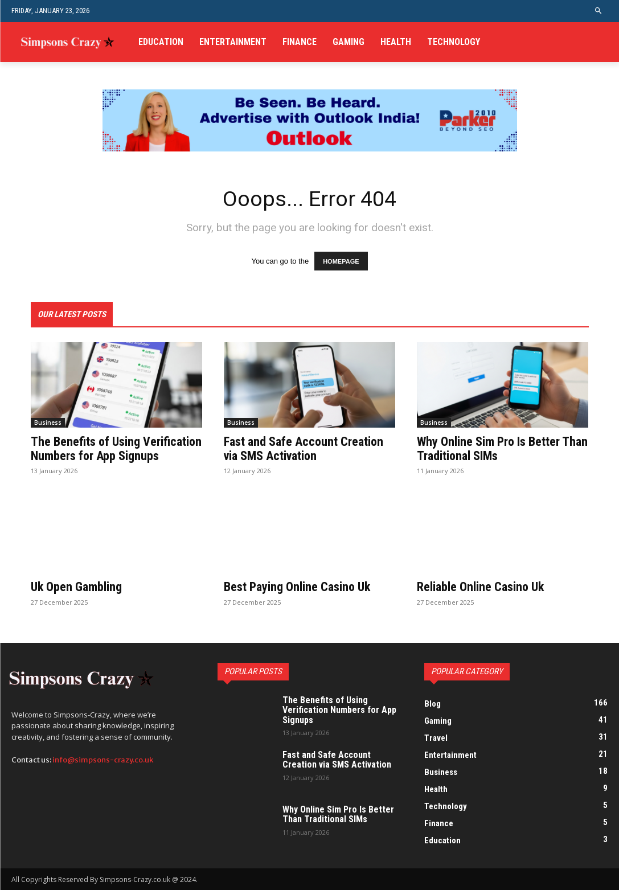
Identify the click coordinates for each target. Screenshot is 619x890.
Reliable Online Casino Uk (480, 587)
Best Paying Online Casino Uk (297, 587)
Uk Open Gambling (76, 587)
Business (48, 423)
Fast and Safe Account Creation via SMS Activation (303, 449)
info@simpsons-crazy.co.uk (102, 760)
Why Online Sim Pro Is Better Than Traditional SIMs (502, 449)
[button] (599, 11)
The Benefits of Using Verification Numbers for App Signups (116, 449)
